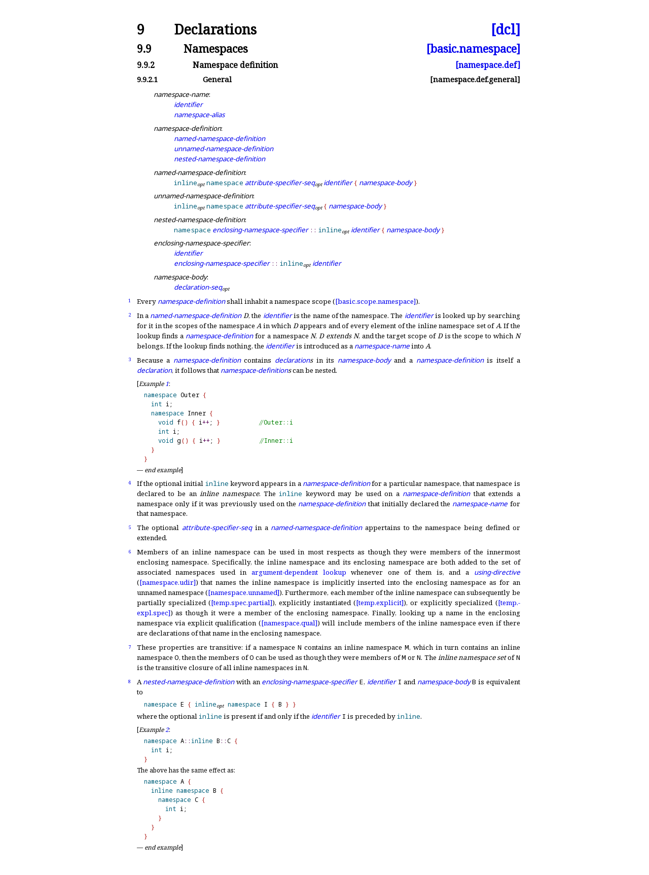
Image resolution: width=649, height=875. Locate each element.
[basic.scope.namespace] (375, 301)
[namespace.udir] (167, 582)
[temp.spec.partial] (241, 602)
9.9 (144, 48)
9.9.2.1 (147, 79)
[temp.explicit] (380, 602)
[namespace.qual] (289, 622)
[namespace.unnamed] (243, 592)
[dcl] (505, 30)
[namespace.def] (487, 65)
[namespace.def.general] (475, 79)
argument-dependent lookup (298, 572)
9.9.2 (146, 65)
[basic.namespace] (473, 48)
